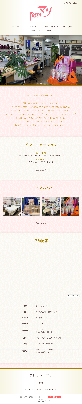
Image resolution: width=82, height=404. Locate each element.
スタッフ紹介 (55, 27)
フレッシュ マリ (41, 375)
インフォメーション (30, 27)
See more (41, 170)
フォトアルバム (36, 31)
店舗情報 (48, 31)
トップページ (15, 27)
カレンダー (67, 27)
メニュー (44, 27)
